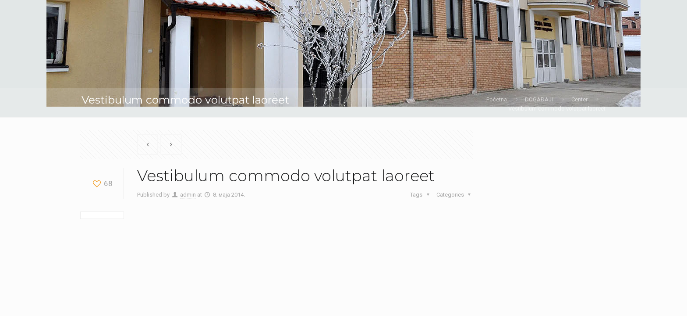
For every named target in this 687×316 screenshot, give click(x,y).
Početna (496, 99)
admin (188, 194)
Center (579, 99)
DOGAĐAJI (539, 99)
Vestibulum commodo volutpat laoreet (557, 108)
